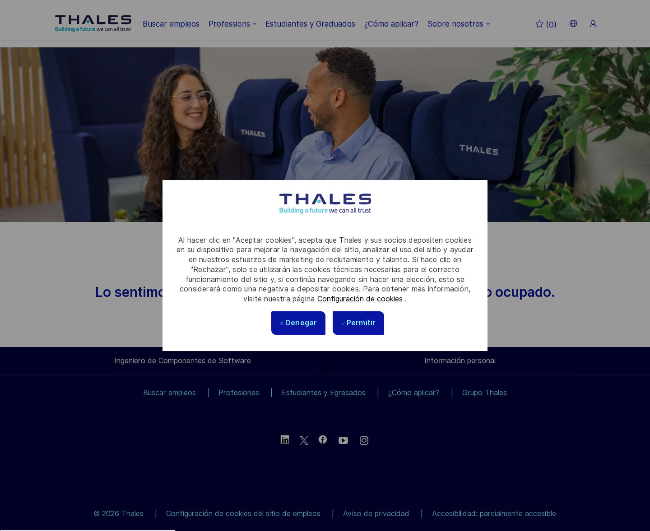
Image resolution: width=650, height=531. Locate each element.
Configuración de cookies (360, 299)
